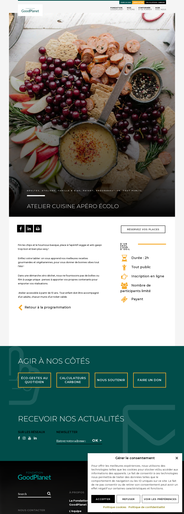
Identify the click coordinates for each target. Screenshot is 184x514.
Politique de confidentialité (146, 507)
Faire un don (126, 2)
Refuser (128, 499)
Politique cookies (115, 507)
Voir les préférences (160, 499)
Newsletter (138, 2)
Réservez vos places (143, 229)
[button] (177, 458)
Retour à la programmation (44, 307)
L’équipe (75, 511)
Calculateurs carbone (155, 2)
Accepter (103, 499)
